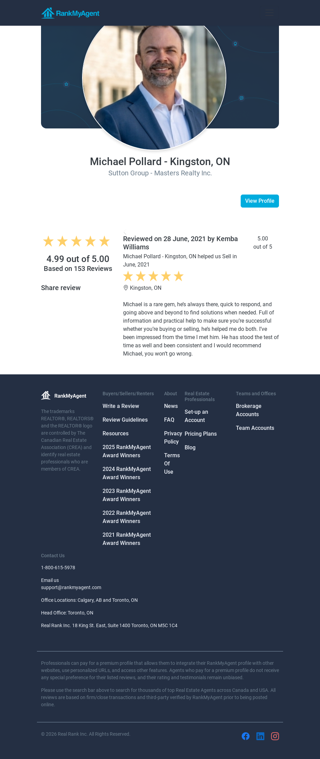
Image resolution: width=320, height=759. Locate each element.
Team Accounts (255, 428)
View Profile (260, 201)
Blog (190, 447)
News (171, 406)
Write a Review (121, 406)
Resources (116, 433)
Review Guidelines (125, 419)
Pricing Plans (201, 434)
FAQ (169, 419)
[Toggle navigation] (269, 13)
